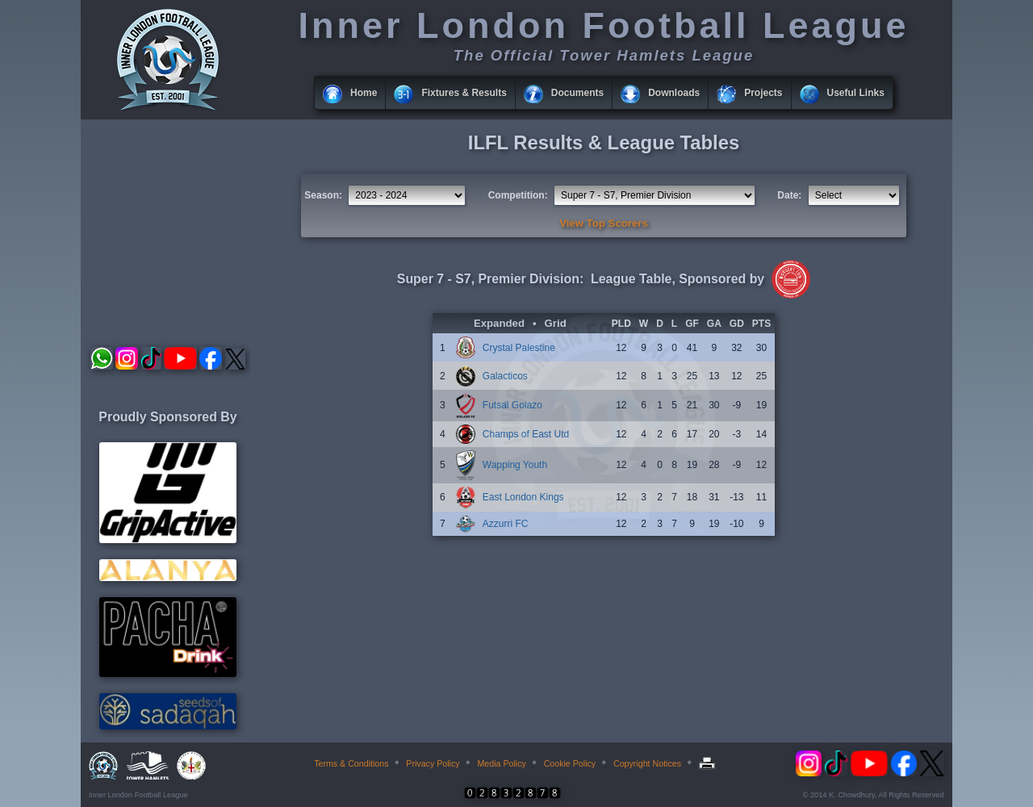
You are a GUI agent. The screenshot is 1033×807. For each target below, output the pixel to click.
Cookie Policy (570, 763)
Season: (323, 195)
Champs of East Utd (526, 434)
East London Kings (523, 497)
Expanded (499, 323)
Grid (556, 323)
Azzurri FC (506, 523)
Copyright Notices (647, 763)
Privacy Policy (432, 763)
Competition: (518, 195)
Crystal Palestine (519, 347)
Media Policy (501, 763)
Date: (789, 195)
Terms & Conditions (351, 763)
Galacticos (505, 376)
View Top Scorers (603, 223)
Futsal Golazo (512, 405)
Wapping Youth (515, 464)
